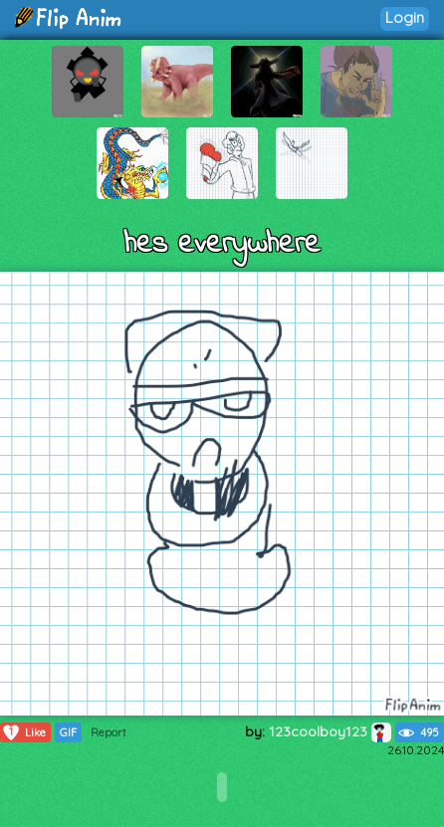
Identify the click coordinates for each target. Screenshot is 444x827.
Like (23, 732)
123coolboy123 (330, 731)
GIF (68, 732)
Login (404, 17)
